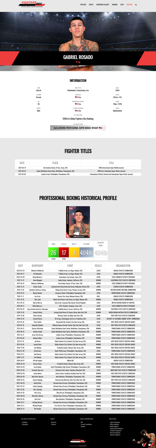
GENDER (38, 108)
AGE (38, 101)
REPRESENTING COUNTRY (78, 101)
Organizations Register (116, 428)
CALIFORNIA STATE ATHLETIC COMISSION (123, 280)
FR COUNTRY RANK (78, 124)
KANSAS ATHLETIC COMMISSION (123, 296)
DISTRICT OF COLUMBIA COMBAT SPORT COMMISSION (123, 319)
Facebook (24, 422)
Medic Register (114, 426)
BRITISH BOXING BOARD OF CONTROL (123, 303)
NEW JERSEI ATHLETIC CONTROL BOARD (123, 322)
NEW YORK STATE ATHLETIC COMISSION (123, 315)
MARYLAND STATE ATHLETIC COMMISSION (123, 370)
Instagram (25, 424)
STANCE (117, 108)
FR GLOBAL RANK (78, 115)
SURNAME (38, 95)
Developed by (78, 446)
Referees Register (115, 433)
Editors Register (114, 424)
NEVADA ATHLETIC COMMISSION (123, 270)
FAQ (82, 422)
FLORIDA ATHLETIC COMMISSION (123, 286)
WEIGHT (117, 101)
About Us (53, 422)
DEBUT (117, 88)
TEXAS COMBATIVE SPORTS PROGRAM (123, 277)
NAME (38, 88)
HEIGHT (117, 95)
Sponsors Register (115, 435)
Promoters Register (115, 431)
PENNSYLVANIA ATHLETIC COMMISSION (123, 293)
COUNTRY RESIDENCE (78, 108)
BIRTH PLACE (78, 88)
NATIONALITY (78, 95)
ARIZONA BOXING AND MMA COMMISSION (123, 290)
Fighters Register (115, 422)
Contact (53, 424)
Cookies (83, 426)
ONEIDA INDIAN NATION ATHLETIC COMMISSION (123, 312)
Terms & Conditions (86, 424)
